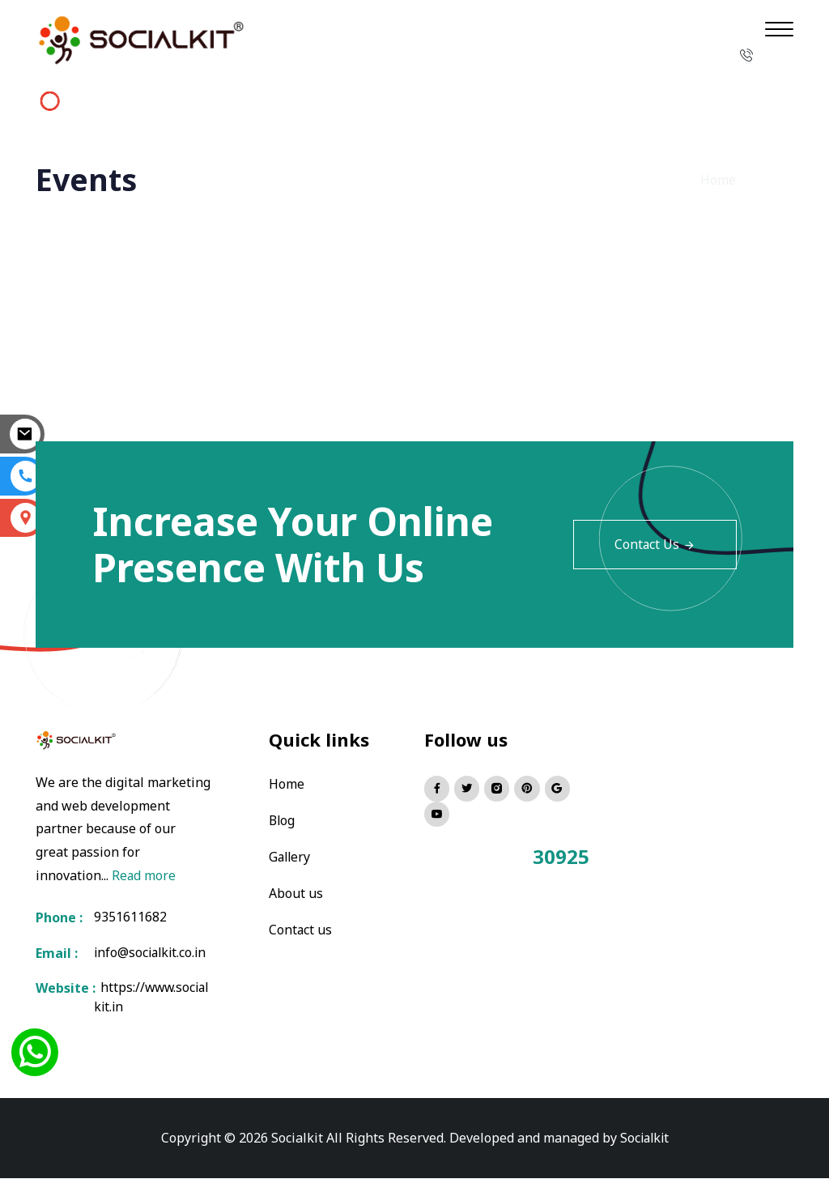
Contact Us (654, 544)
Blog (282, 819)
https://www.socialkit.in (151, 998)
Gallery (290, 855)
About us (296, 891)
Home (718, 180)
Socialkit (644, 1138)
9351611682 (130, 917)
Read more (144, 875)
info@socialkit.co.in (152, 953)
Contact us (301, 926)
